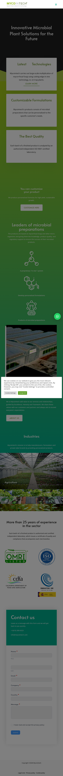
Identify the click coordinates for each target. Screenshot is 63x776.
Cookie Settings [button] (10, 393)
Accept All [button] (22, 393)
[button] (57, 316)
